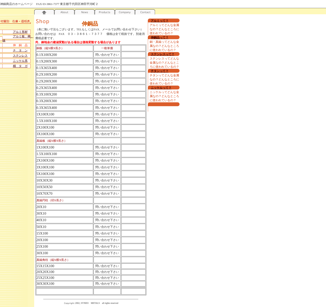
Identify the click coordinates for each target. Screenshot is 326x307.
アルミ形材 (20, 32)
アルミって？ (159, 20)
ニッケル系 (20, 60)
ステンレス (20, 55)
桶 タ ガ (20, 66)
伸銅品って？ (159, 37)
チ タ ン (20, 50)
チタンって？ (159, 71)
